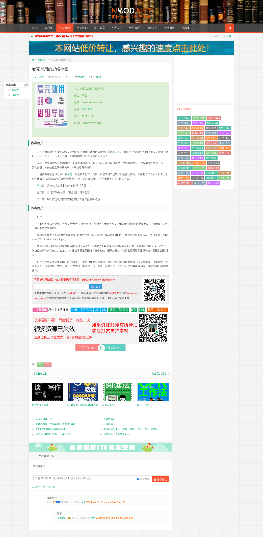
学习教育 (99, 27)
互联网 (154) (185, 163)
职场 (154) (199, 163)
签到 (88, 478)
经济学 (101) (185, 183)
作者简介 (17, 95)
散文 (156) (211, 158)
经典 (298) (183, 143)
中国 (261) (224, 143)
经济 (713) (212, 122)
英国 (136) (213, 168)
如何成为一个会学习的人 (116, 434)
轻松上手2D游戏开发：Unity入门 (53, 434)
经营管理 (134, 27)
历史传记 (82, 27)
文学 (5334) (184, 117)
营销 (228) (183, 153)
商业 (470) (211, 127)
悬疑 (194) (183, 158)
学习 (84, 109)
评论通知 (143, 479)
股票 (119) (224, 173)
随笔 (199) (224, 153)
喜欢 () (87, 347)
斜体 (80, 478)
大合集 (49, 27)
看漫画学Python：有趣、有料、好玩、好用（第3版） (131, 429)
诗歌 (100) (213, 183)
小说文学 (117, 27)
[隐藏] (26, 84)
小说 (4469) (199, 117)
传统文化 (152, 27)
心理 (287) (197, 143)
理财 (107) (224, 178)
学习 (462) (224, 127)
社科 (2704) (184, 122)
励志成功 (186, 27)
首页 (34, 27)
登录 (219, 36)
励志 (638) (197, 127)
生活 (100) (199, 183)
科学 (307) (224, 138)
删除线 (63, 478)
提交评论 (160, 479)
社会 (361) (197, 138)
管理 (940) (198, 122)
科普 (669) (183, 127)
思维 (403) (183, 138)
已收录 (81, 76)
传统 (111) (211, 178)
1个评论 (96, 76)
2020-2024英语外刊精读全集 (51, 429)
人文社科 (64, 27)
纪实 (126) (183, 173)
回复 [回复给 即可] (83, 502)
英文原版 (169, 27)
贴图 (45, 478)
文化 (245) (197, 148)
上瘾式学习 (109, 419)
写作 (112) (197, 178)
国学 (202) (197, 153)
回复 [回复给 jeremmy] (92, 518)
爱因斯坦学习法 (44, 419)
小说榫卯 (108, 424)
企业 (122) (211, 173)
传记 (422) (224, 133)
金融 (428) (211, 133)
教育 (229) (224, 148)
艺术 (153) (213, 163)
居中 (72, 478)
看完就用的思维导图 (50, 69)
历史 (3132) (214, 117)
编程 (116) (183, 178)
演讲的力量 (40, 373)
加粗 (53, 478)
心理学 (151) (185, 168)
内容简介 (17, 90)
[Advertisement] (204, 79)
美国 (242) (211, 148)
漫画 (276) (211, 143)
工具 (89, 109)
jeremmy (61, 518)
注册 (228, 36)
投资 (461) (183, 133)
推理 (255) (183, 148)
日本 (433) (197, 133)
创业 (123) (197, 173)
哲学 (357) (211, 138)
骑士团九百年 (159, 373)
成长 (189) (197, 158)
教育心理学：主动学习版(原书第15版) (55, 424)
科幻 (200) (211, 153)
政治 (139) (199, 168)
